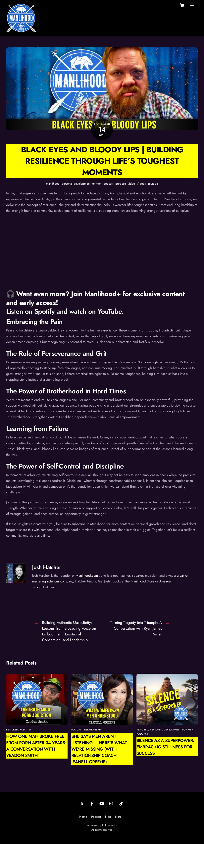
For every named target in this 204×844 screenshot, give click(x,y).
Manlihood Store (142, 581)
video (131, 183)
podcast (108, 183)
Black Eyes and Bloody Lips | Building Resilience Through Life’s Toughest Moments (102, 161)
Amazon (165, 581)
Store (118, 817)
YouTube (110, 311)
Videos (141, 183)
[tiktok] (121, 803)
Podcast (96, 817)
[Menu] (192, 5)
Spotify (44, 311)
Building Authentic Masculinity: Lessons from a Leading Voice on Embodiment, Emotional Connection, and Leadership (69, 631)
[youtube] (102, 803)
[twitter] (82, 803)
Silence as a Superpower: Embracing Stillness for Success (165, 746)
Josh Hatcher (46, 567)
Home (83, 817)
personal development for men (81, 183)
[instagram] (111, 803)
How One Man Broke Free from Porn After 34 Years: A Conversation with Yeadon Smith (36, 746)
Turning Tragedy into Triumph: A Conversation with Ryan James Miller (136, 628)
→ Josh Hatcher (43, 587)
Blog (108, 817)
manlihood (53, 183)
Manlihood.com (87, 575)
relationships (93, 729)
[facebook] (92, 803)
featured (12, 729)
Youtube (153, 183)
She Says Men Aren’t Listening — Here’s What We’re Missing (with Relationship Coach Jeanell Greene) (99, 749)
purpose (120, 183)
